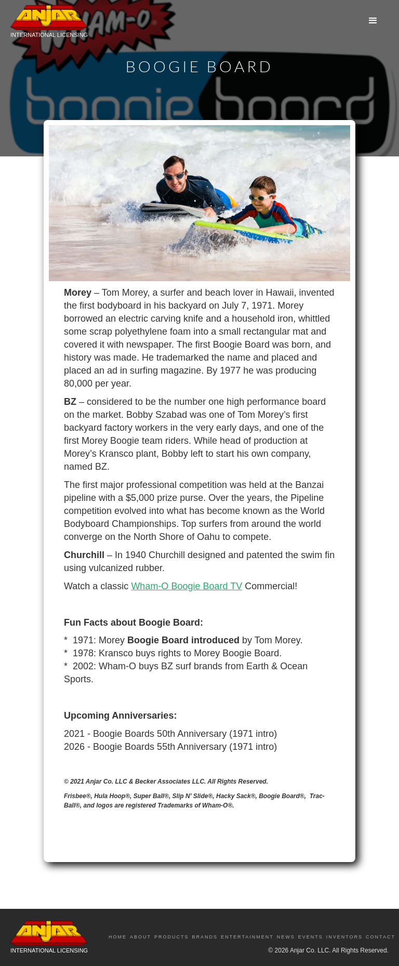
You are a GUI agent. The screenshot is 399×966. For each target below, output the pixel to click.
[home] (49, 24)
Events (310, 936)
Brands (205, 936)
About (140, 936)
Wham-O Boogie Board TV (186, 586)
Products (171, 936)
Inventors (344, 936)
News (286, 936)
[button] (373, 20)
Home (118, 936)
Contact (380, 936)
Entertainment (247, 936)
